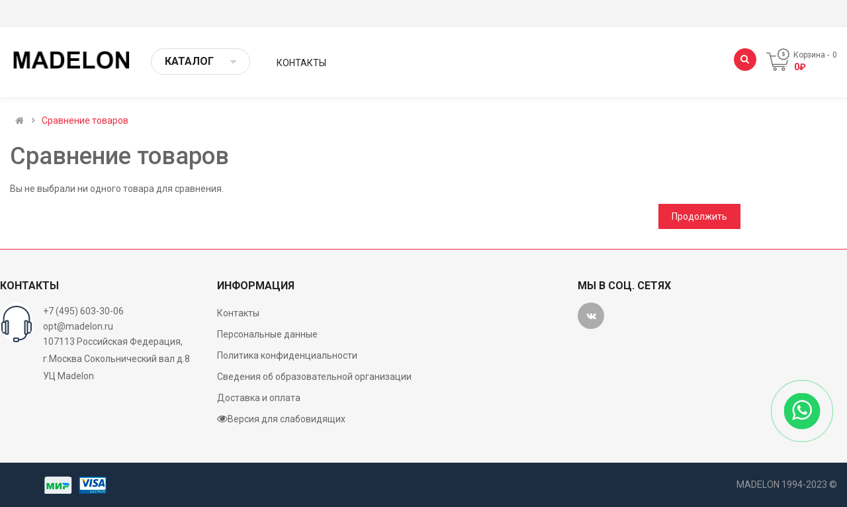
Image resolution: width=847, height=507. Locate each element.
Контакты (238, 313)
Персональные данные (267, 334)
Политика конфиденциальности (287, 355)
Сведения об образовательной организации (314, 376)
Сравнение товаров (85, 120)
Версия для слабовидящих (281, 418)
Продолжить (699, 216)
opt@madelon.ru (78, 326)
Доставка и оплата (258, 397)
